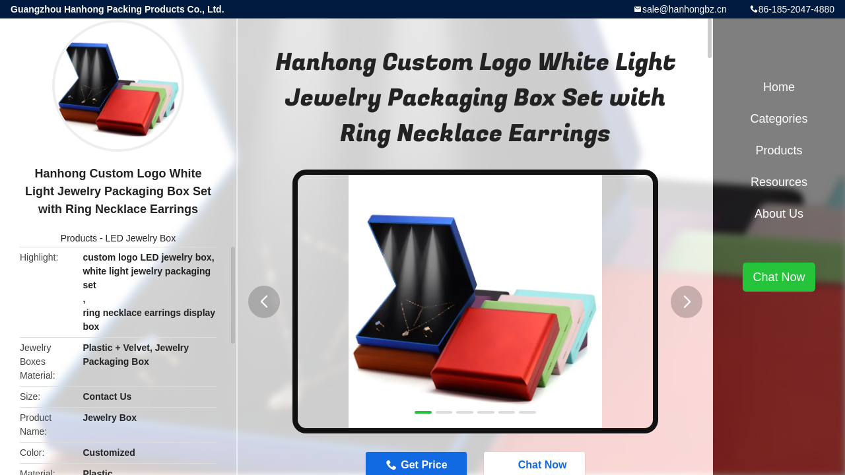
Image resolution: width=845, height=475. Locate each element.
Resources (779, 182)
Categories (778, 118)
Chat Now (779, 277)
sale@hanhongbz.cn (684, 9)
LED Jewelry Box (141, 238)
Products (79, 238)
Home (779, 87)
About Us (779, 213)
